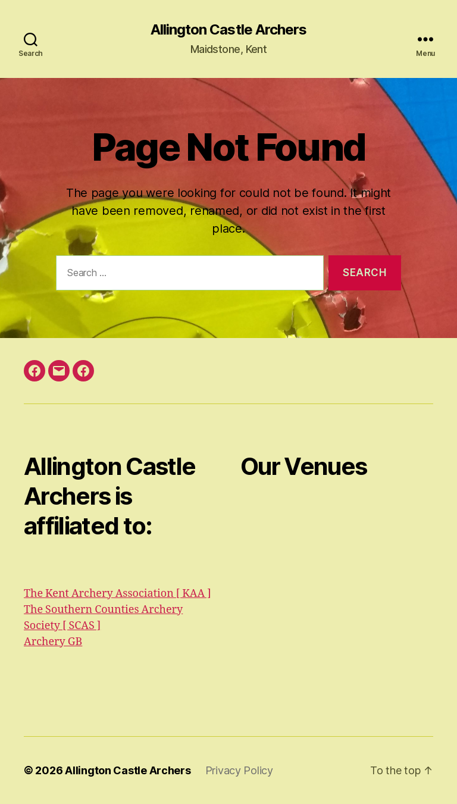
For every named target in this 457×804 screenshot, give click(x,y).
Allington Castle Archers (228, 30)
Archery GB (53, 642)
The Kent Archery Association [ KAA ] (117, 593)
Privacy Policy (239, 770)
